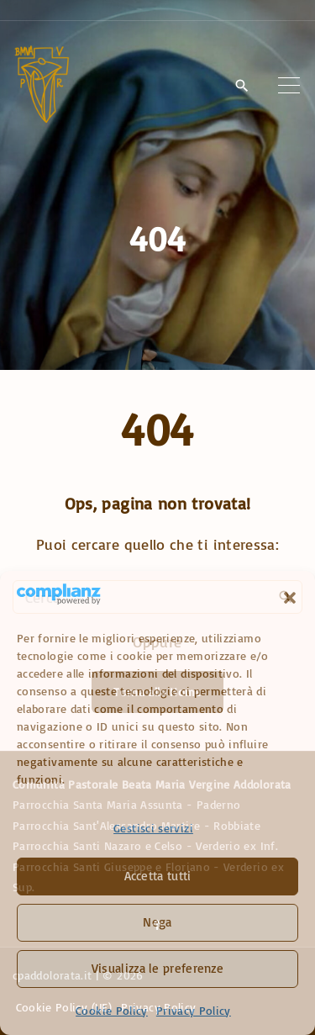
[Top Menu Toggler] (288, 84)
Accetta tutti (158, 876)
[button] (289, 597)
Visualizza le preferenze (157, 968)
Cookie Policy (112, 1010)
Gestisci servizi (153, 828)
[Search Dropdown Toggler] (241, 85)
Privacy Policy (193, 1010)
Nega (157, 922)
